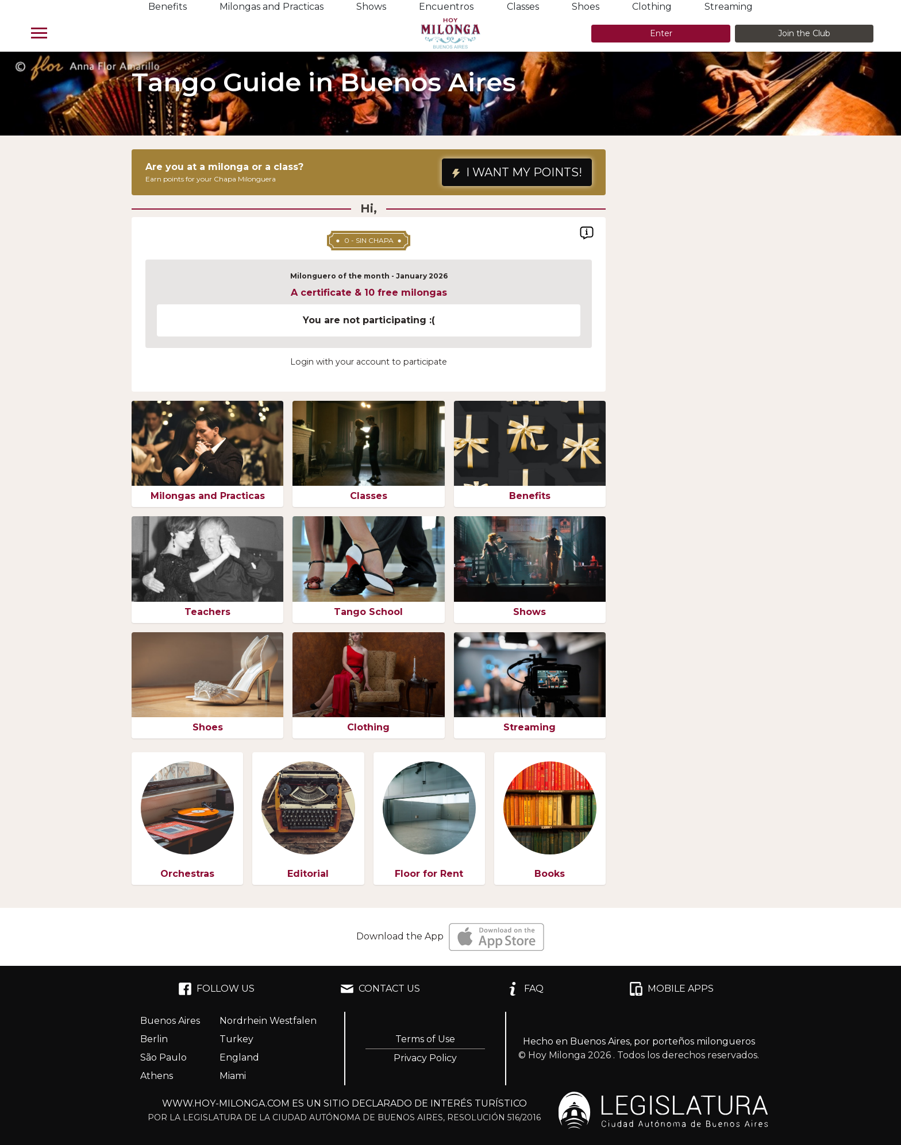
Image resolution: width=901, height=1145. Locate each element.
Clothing (652, 6)
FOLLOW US (216, 989)
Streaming (728, 6)
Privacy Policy (425, 1058)
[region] (368, 314)
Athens (156, 1075)
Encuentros (446, 6)
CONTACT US (380, 989)
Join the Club (804, 33)
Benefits (167, 6)
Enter (661, 33)
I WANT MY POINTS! (517, 172)
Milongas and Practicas (272, 6)
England (239, 1057)
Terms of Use (425, 1039)
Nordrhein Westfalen (268, 1020)
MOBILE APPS (671, 989)
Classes (523, 6)
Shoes (585, 6)
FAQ (525, 989)
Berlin (154, 1039)
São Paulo (163, 1057)
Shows (371, 6)
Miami (233, 1075)
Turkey (236, 1039)
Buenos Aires (170, 1020)
